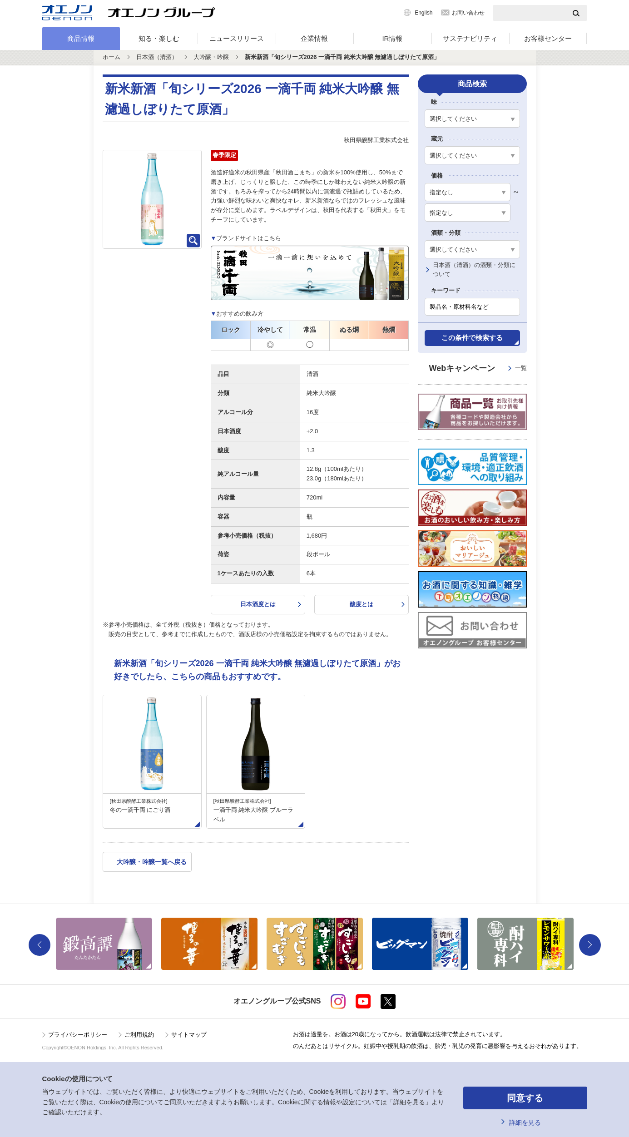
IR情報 (392, 38)
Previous (39, 945)
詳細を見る (525, 1122)
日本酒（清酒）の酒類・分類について (474, 270)
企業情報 (314, 38)
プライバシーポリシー (77, 1034)
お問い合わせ (468, 13)
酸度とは (361, 604)
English (423, 13)
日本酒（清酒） (157, 57)
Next (590, 945)
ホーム (111, 57)
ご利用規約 (139, 1034)
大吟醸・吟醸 (211, 57)
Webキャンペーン (478, 368)
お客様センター (548, 38)
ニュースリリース (236, 38)
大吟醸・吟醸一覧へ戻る (152, 861)
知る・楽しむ (159, 38)
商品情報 (80, 38)
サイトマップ (189, 1034)
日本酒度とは (258, 604)
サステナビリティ (470, 38)
